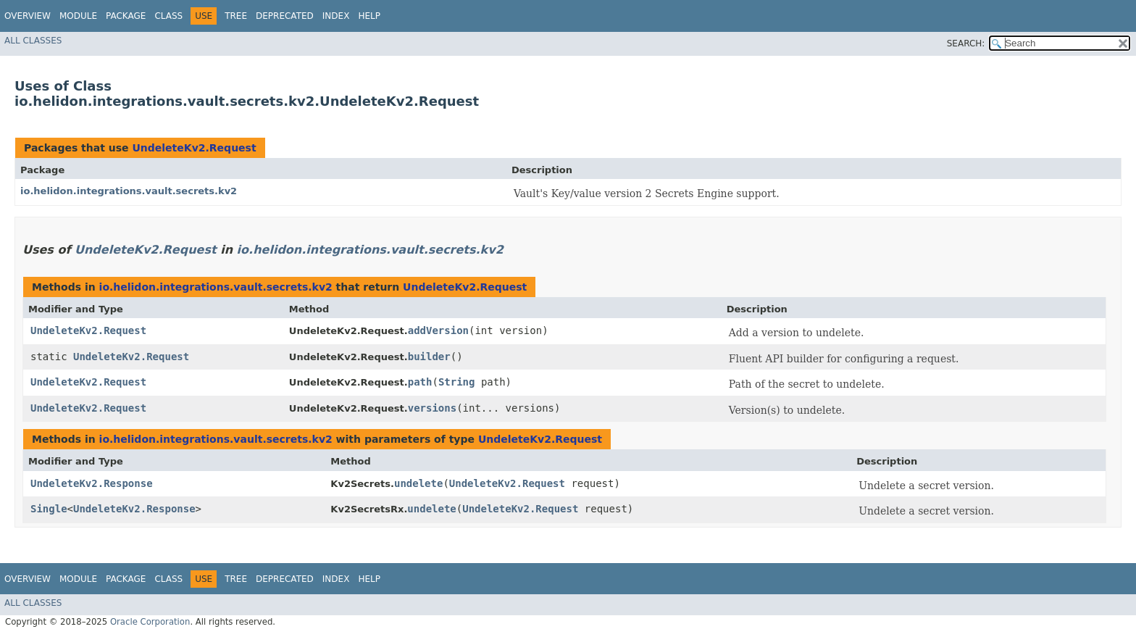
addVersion (438, 330)
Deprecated (285, 16)
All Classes (33, 41)
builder (429, 356)
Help (369, 16)
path (420, 382)
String (456, 382)
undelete (418, 483)
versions (432, 408)
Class (168, 16)
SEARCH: (966, 43)
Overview (27, 16)
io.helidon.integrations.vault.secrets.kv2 (128, 191)
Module (78, 16)
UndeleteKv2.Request (194, 148)
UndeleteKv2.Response (91, 483)
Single (48, 509)
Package (126, 16)
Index (336, 16)
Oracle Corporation (150, 622)
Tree (236, 16)
